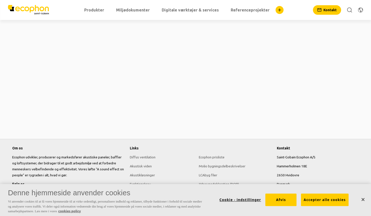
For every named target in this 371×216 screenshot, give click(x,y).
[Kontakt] (327, 10)
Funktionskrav (140, 184)
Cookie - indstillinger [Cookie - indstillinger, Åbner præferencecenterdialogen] (240, 201)
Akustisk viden (141, 166)
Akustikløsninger (142, 175)
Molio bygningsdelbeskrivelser (222, 166)
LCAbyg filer (208, 175)
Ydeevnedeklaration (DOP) (219, 184)
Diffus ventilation (142, 157)
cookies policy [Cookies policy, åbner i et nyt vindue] (69, 212)
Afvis (281, 201)
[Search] (349, 9)
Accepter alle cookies (325, 201)
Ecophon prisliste (211, 157)
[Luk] (363, 201)
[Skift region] (360, 9)
